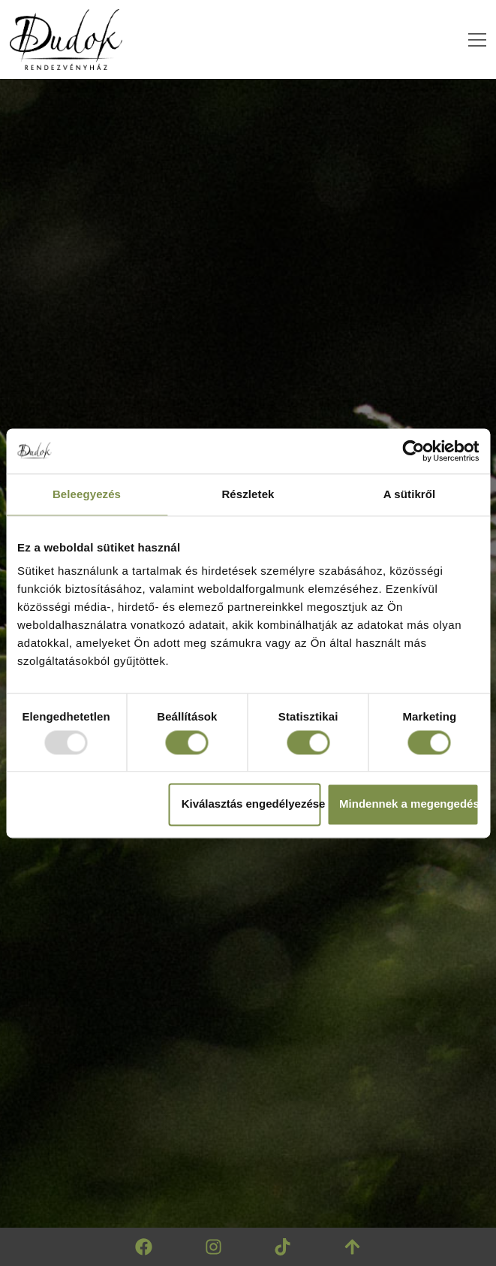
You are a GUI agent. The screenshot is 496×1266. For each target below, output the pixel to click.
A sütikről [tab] (409, 494)
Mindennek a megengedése (409, 804)
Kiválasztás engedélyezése (251, 804)
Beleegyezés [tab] (87, 494)
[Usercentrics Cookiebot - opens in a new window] (413, 451)
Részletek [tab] (247, 494)
